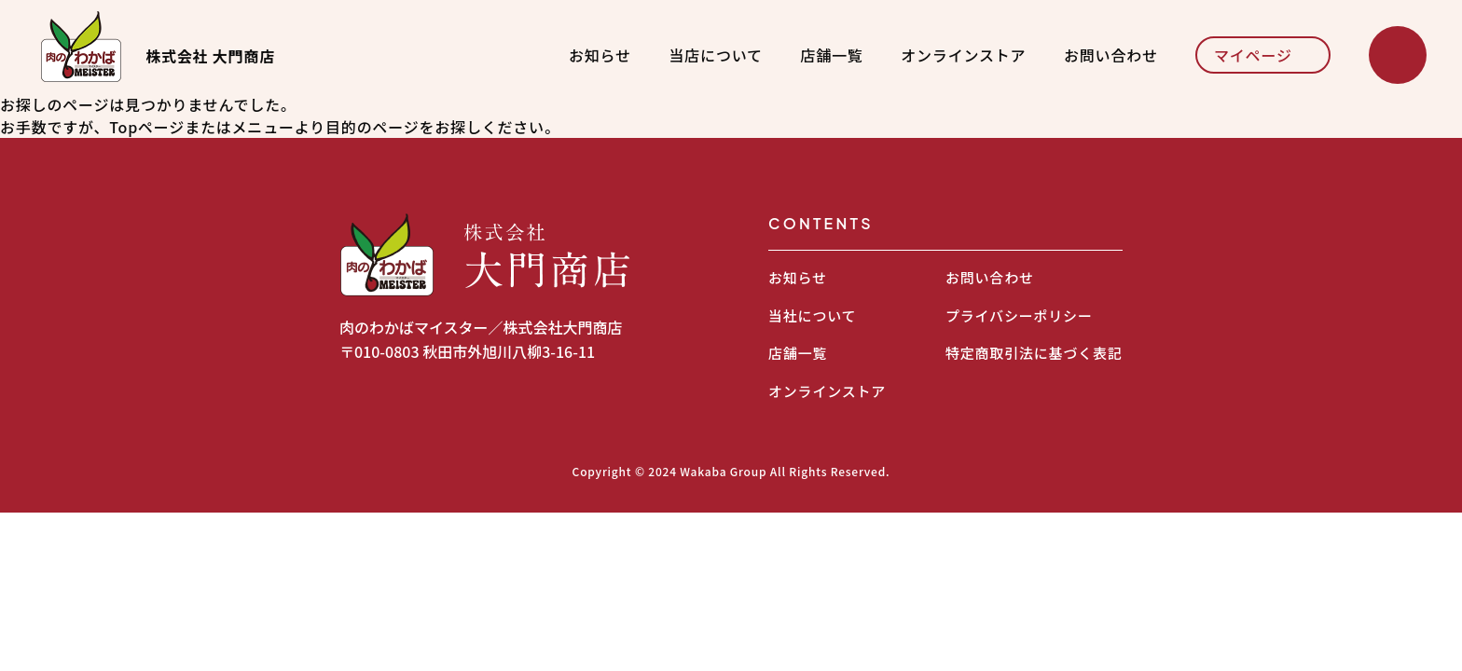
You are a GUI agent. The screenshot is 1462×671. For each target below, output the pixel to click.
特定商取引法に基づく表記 (1034, 353)
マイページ (1253, 55)
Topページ (147, 127)
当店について (716, 55)
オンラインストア (963, 55)
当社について (812, 315)
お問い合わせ (1111, 55)
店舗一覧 (831, 55)
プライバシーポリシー (1019, 315)
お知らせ (600, 55)
